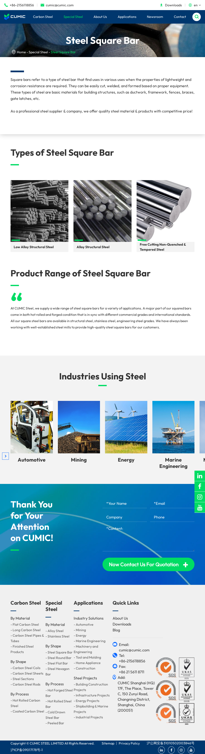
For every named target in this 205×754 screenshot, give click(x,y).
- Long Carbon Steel (26, 630)
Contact (180, 17)
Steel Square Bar (63, 52)
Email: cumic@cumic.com (134, 647)
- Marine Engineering (89, 641)
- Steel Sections (22, 679)
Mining (79, 460)
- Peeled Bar (54, 723)
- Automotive (83, 624)
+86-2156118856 (19, 5)
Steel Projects (85, 678)
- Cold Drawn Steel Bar (55, 715)
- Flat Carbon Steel (25, 624)
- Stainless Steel (57, 636)
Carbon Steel (43, 17)
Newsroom (155, 17)
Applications (127, 17)
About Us (100, 17)
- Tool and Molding (87, 657)
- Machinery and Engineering (86, 649)
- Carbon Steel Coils (25, 668)
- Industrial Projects (88, 717)
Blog (116, 630)
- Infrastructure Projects (92, 695)
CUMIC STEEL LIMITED (47, 743)
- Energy (80, 635)
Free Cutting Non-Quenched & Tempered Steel (163, 247)
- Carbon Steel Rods (25, 684)
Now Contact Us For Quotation (148, 564)
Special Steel (73, 17)
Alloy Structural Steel (93, 247)
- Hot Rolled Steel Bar (58, 704)
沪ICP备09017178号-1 (27, 750)
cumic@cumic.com (57, 5)
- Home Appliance (87, 663)
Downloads (171, 5)
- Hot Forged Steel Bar (59, 693)
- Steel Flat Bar (56, 663)
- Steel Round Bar (58, 658)
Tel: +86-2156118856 (132, 658)
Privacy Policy (129, 743)
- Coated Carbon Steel (27, 711)
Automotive (31, 460)
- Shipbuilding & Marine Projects (91, 709)
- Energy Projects (86, 701)
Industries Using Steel (102, 376)
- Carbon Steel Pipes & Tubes (27, 638)
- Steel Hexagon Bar (57, 671)
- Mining (80, 630)
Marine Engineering (173, 463)
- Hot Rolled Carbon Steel (25, 703)
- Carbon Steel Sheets (27, 673)
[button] (5, 456)
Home (21, 52)
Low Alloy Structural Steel (34, 247)
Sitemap (108, 743)
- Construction (84, 668)
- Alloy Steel (54, 631)
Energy (126, 460)
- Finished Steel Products (22, 649)
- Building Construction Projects (91, 687)
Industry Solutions (89, 618)
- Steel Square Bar (59, 652)
